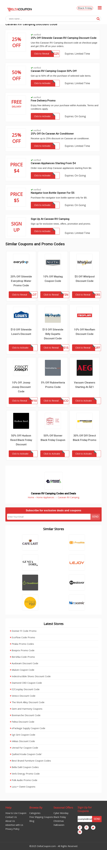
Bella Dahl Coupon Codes (24, 767)
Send (95, 516)
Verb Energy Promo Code (25, 773)
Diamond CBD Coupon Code (26, 682)
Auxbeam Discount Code (24, 663)
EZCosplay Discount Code (25, 689)
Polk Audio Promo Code (23, 780)
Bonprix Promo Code (22, 650)
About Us (10, 820)
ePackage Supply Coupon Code (27, 728)
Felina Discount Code (22, 721)
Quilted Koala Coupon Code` (26, 754)
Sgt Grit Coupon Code (22, 734)
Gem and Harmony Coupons (26, 708)
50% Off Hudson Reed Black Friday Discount (21, 440)
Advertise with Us (14, 824)
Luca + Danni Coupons (22, 786)
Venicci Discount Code (22, 695)
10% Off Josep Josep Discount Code (21, 387)
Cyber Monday (61, 813)
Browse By (35, 807)
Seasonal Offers (63, 807)
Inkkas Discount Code (22, 741)
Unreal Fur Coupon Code (24, 747)
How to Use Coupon (15, 813)
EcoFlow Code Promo (22, 637)
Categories (34, 813)
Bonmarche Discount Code (25, 715)
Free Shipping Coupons (41, 817)
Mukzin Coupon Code (22, 669)
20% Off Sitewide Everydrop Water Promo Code (21, 281)
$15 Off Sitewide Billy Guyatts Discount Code (52, 334)
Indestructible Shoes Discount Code (30, 676)
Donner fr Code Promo (23, 630)
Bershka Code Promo (22, 656)
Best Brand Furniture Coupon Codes (30, 760)
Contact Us (11, 817)
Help (8, 807)
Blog (31, 820)
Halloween (59, 824)
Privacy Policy (12, 828)
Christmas (59, 820)
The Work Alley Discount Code (27, 702)
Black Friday (85, 8)
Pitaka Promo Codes (22, 643)
